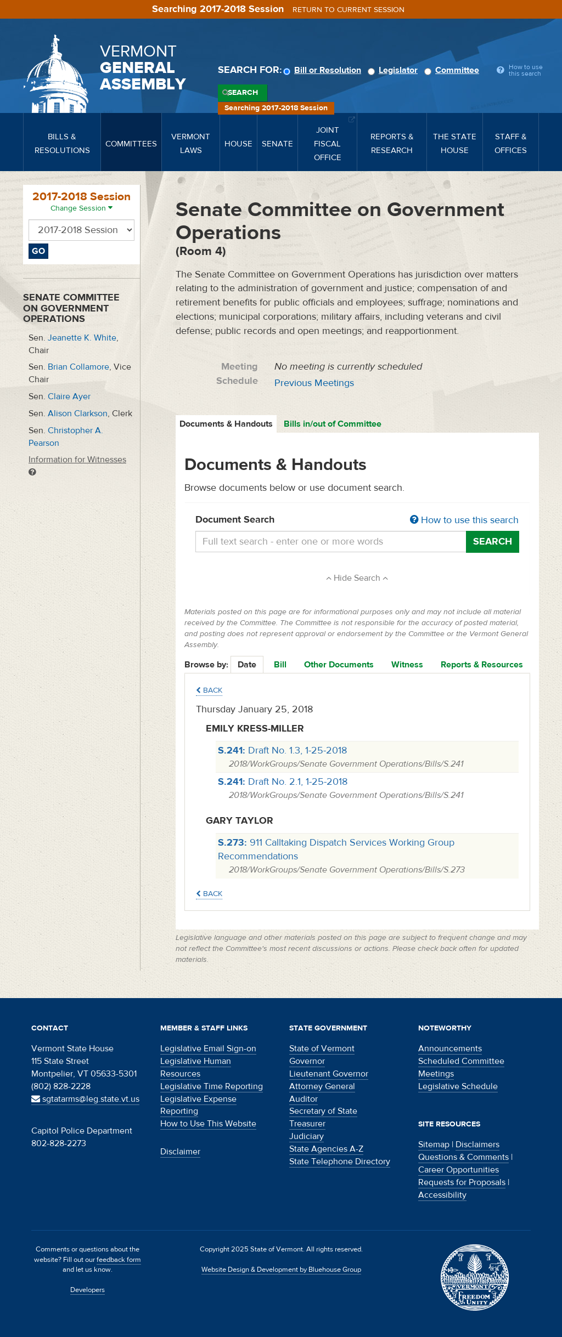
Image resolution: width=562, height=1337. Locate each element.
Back (209, 690)
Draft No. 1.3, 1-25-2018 (282, 750)
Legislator (394, 70)
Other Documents (339, 664)
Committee (453, 70)
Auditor (303, 1099)
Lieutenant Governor (328, 1073)
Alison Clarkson (78, 413)
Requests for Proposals (461, 1182)
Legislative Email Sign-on (208, 1048)
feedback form (119, 1259)
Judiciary (306, 1136)
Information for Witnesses (77, 465)
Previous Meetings (314, 383)
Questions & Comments (463, 1157)
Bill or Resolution (323, 70)
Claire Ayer (69, 396)
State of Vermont (322, 1048)
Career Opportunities (458, 1169)
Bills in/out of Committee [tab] (332, 423)
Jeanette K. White (82, 337)
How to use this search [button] (464, 520)
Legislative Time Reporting (211, 1086)
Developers (87, 1289)
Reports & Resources (482, 664)
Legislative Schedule (458, 1086)
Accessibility (442, 1194)
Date (247, 664)
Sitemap (433, 1144)
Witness (407, 664)
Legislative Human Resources (195, 1067)
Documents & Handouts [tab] (226, 423)
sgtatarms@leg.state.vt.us (85, 1099)
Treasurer (307, 1123)
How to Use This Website (208, 1123)
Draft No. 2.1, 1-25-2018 (282, 781)
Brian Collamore (78, 366)
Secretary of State (323, 1111)
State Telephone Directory (339, 1161)
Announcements (450, 1048)
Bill (280, 664)
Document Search (357, 520)
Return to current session (348, 10)
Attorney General (322, 1086)
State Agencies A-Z (326, 1148)
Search (243, 93)
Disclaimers (477, 1144)
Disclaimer (180, 1151)
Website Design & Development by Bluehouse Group (281, 1269)
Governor (307, 1061)
